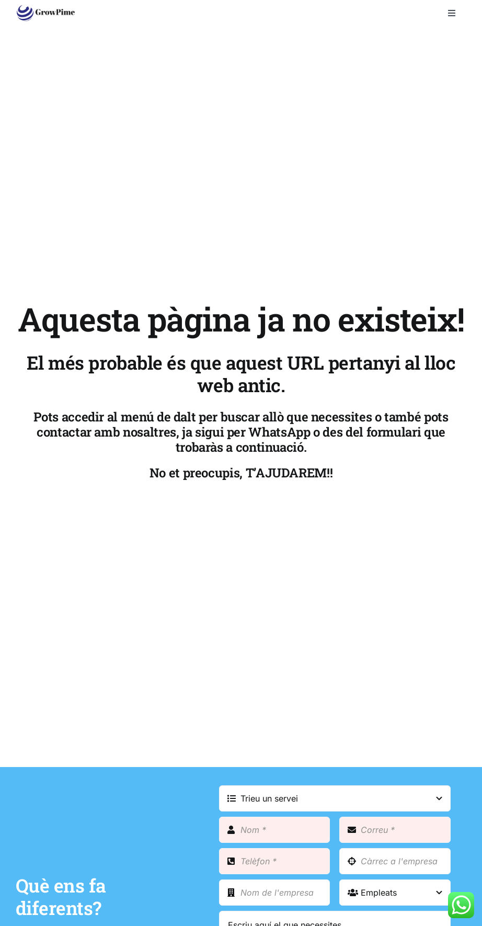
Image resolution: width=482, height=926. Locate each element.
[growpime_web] (46, 9)
